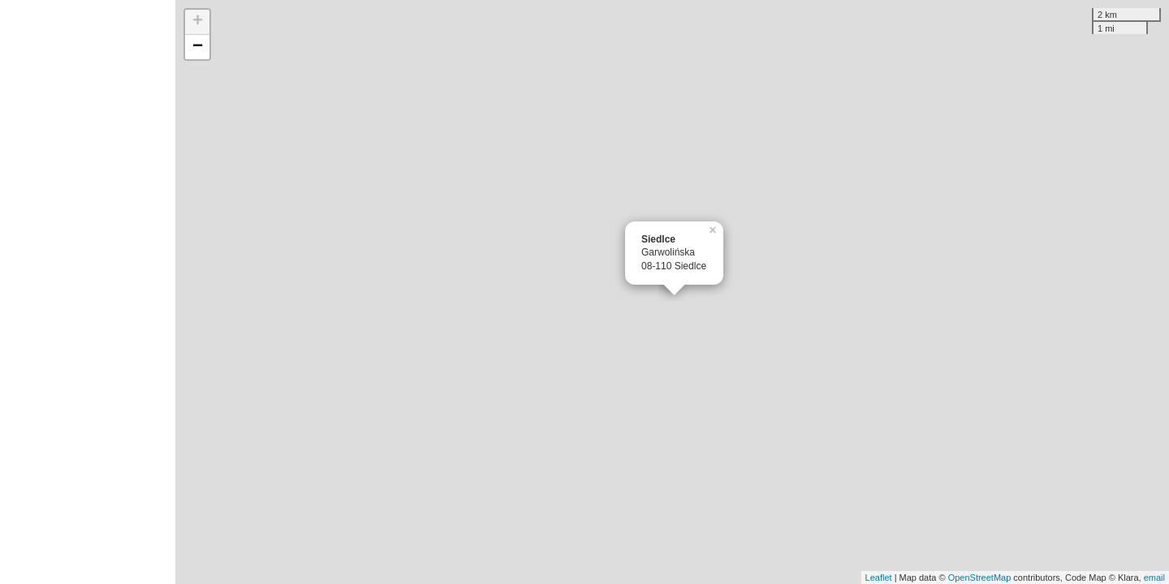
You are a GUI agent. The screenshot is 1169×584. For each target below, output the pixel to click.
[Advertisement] (87, 292)
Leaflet (878, 577)
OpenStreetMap (980, 577)
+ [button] (197, 22)
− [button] (197, 47)
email (1154, 577)
